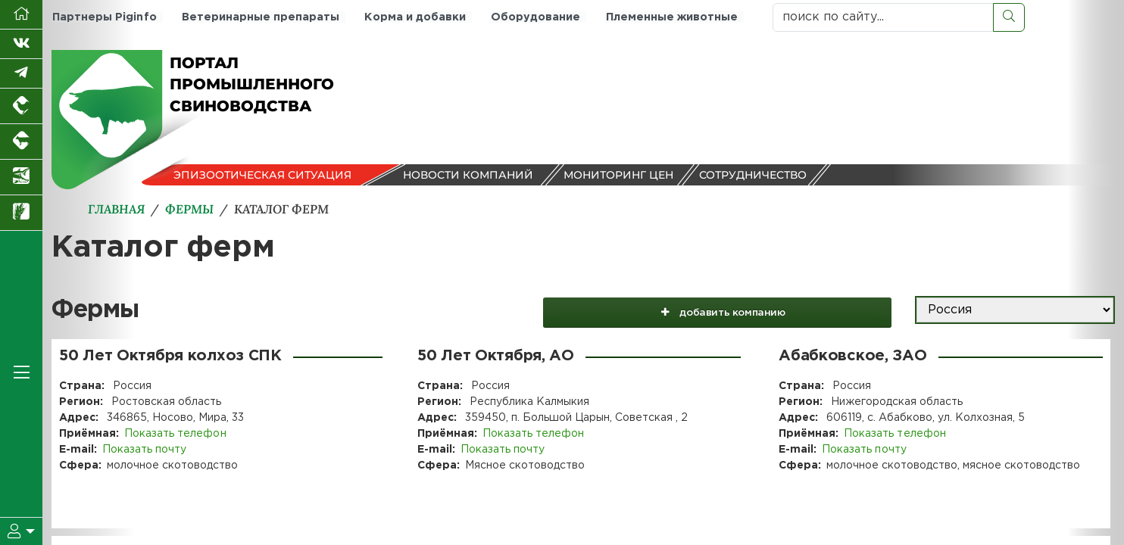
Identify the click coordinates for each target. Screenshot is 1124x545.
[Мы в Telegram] (21, 74)
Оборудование (531, 17)
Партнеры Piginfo (103, 17)
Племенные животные (666, 17)
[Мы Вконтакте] (21, 44)
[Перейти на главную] (21, 15)
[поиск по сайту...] (883, 17)
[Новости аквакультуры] (21, 177)
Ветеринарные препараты (258, 17)
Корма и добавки (411, 17)
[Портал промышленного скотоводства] (21, 142)
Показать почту (144, 449)
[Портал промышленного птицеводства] (21, 106)
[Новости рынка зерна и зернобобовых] (21, 213)
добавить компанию (742, 310)
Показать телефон (175, 433)
